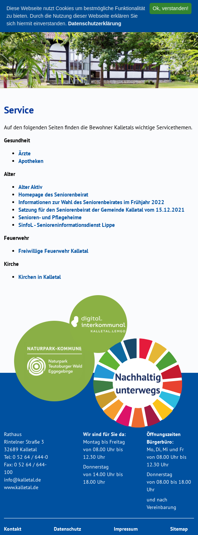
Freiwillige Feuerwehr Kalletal (53, 250)
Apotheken (30, 161)
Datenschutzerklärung (94, 23)
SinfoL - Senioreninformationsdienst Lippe (66, 224)
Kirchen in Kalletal (39, 276)
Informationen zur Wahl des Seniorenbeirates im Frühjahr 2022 (91, 202)
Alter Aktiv (30, 187)
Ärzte (24, 153)
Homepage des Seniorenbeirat (53, 194)
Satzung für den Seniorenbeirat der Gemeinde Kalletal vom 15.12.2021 (101, 209)
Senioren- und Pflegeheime (50, 217)
